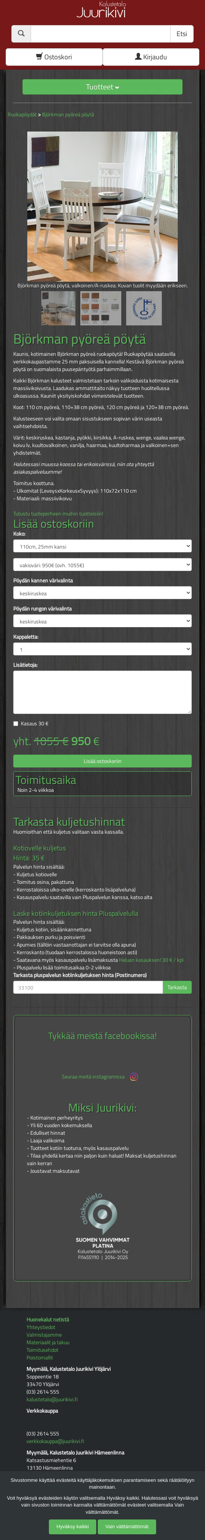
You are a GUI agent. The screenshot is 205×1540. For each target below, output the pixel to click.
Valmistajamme (44, 1335)
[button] (26, 203)
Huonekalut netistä (48, 1319)
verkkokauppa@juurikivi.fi (55, 1441)
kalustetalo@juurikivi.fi (52, 1399)
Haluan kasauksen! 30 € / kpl (151, 960)
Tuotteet (102, 86)
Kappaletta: (25, 637)
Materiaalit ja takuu (48, 1342)
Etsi (182, 34)
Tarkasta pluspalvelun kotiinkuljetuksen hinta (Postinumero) (80, 975)
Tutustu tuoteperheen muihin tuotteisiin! (58, 513)
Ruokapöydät (22, 114)
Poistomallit (40, 1357)
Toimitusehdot (42, 1350)
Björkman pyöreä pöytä (68, 114)
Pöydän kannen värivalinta (43, 580)
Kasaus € (35, 723)
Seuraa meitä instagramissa (100, 1076)
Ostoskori (54, 57)
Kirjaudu (151, 57)
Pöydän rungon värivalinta (42, 608)
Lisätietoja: (25, 665)
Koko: (19, 534)
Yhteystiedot (41, 1327)
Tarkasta (177, 987)
